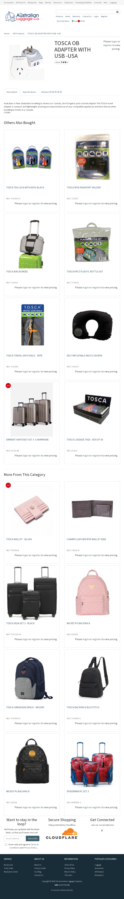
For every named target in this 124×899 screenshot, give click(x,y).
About (67, 16)
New (105, 2)
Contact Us (87, 16)
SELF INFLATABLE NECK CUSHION (84, 355)
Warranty (76, 16)
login (114, 41)
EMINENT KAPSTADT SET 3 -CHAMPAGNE (27, 439)
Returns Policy (69, 872)
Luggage (98, 865)
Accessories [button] (9, 2)
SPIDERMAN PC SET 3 (78, 791)
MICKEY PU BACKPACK (78, 623)
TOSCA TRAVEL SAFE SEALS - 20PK (24, 355)
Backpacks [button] (32, 2)
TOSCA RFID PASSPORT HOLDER (84, 187)
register (107, 45)
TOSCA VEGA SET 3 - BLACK (20, 623)
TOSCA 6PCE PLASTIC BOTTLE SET (85, 271)
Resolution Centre (11, 872)
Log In (96, 16)
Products (59, 16)
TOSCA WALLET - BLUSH (19, 539)
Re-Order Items (63, 21)
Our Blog (37, 872)
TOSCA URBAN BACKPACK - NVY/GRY (25, 707)
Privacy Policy (30, 847)
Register (104, 16)
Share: (61, 62)
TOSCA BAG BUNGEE (17, 271)
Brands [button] (48, 2)
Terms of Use (69, 865)
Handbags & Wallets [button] (83, 2)
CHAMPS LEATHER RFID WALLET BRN (86, 539)
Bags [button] (41, 2)
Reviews (51, 91)
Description (11, 91)
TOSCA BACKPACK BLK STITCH (83, 707)
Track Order (8, 868)
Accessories (99, 868)
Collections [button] (68, 2)
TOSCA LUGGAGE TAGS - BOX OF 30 (85, 439)
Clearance (57, 2)
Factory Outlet (40, 868)
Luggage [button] (113, 2)
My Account (8, 865)
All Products (21, 2)
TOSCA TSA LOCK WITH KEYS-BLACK (25, 187)
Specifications (29, 91)
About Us (37, 865)
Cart (78, 21)
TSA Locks (68, 875)
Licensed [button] (97, 2)
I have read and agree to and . (22, 846)
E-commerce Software (59, 890)
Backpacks (99, 875)
